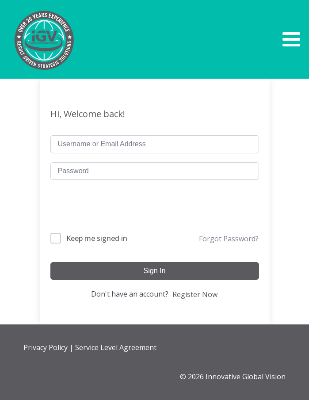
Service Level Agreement (115, 347)
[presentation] (117, 211)
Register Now (194, 294)
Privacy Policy (45, 347)
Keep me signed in (96, 238)
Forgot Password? (229, 239)
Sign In (155, 270)
